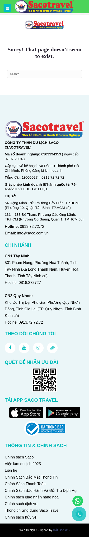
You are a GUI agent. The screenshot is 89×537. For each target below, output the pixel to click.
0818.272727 (30, 283)
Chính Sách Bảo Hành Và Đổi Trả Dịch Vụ (41, 491)
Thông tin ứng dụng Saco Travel (32, 510)
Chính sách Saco (19, 457)
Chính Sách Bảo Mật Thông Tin (31, 477)
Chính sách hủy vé (21, 517)
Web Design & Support (33, 530)
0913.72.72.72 (32, 226)
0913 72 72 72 (53, 177)
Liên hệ (11, 470)
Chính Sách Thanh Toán (25, 484)
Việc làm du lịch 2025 (23, 464)
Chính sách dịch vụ (21, 504)
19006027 (30, 177)
